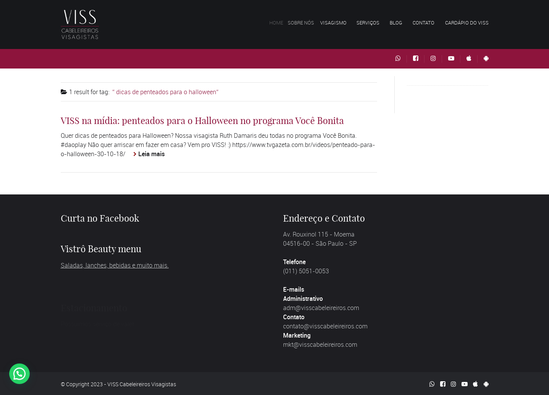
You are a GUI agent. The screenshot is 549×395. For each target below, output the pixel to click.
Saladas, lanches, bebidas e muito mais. (115, 265)
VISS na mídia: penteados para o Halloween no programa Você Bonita (202, 120)
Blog (396, 22)
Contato (423, 22)
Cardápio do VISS (467, 22)
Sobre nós (308, 22)
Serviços (369, 22)
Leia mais (151, 154)
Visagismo (340, 22)
